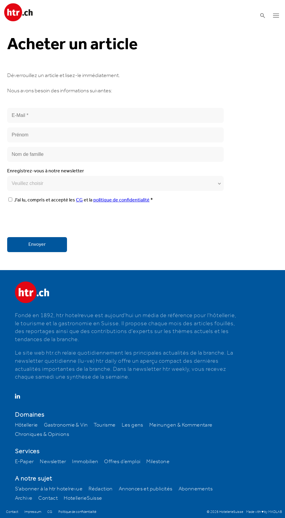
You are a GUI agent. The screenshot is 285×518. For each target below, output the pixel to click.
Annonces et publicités (146, 489)
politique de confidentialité (121, 200)
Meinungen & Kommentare (181, 425)
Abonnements (196, 489)
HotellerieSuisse (83, 498)
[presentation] (52, 221)
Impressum (32, 512)
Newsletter (53, 461)
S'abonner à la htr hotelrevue (49, 489)
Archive (24, 498)
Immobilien (85, 461)
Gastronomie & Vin (66, 425)
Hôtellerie (26, 425)
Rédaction (101, 489)
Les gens (132, 425)
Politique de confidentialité (77, 512)
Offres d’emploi (122, 461)
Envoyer (37, 244)
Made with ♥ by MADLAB (264, 512)
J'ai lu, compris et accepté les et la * (80, 200)
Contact (48, 498)
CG (79, 200)
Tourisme (104, 425)
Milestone (158, 461)
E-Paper (24, 461)
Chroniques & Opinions (42, 434)
